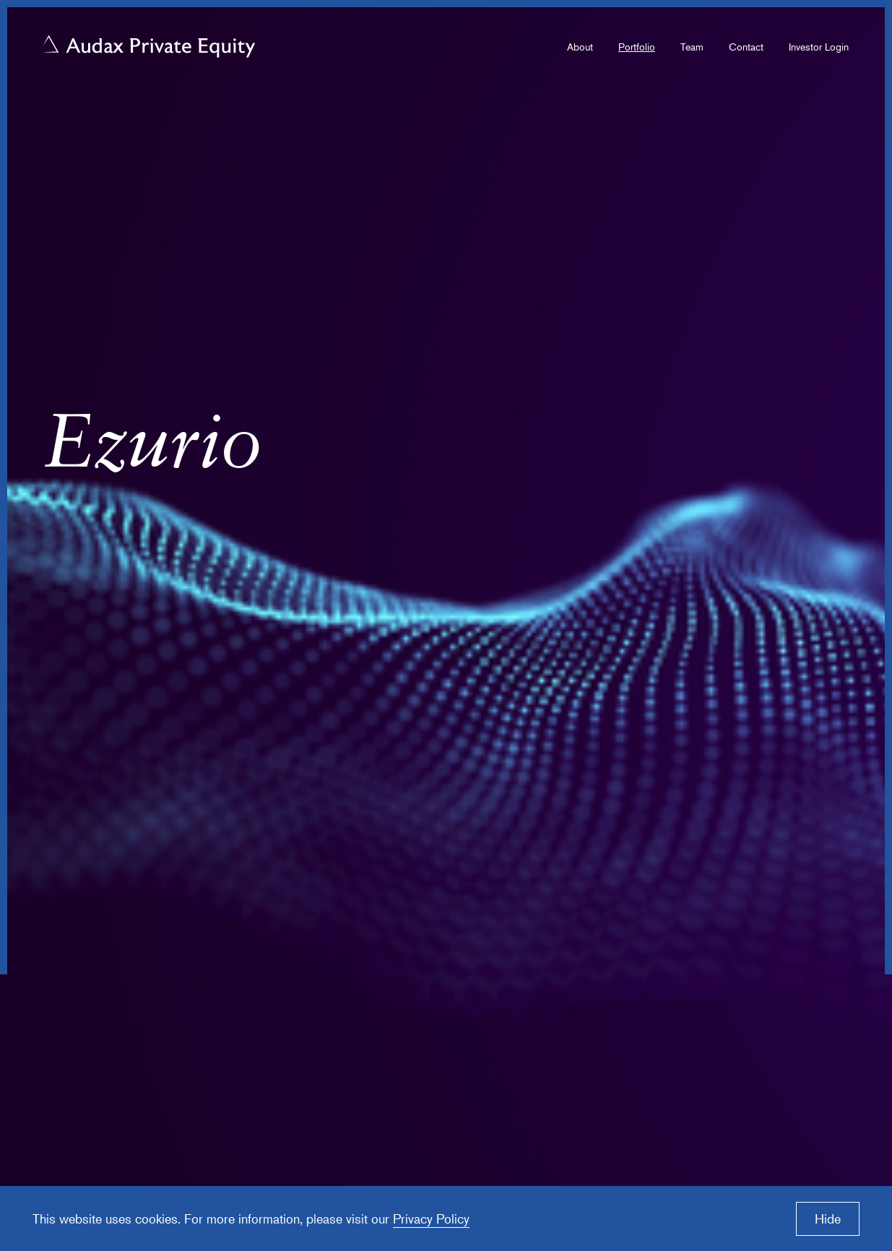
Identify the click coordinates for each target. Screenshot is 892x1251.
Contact (746, 46)
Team (691, 46)
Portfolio (636, 46)
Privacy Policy (431, 1218)
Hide (828, 1218)
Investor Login (819, 46)
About (580, 46)
